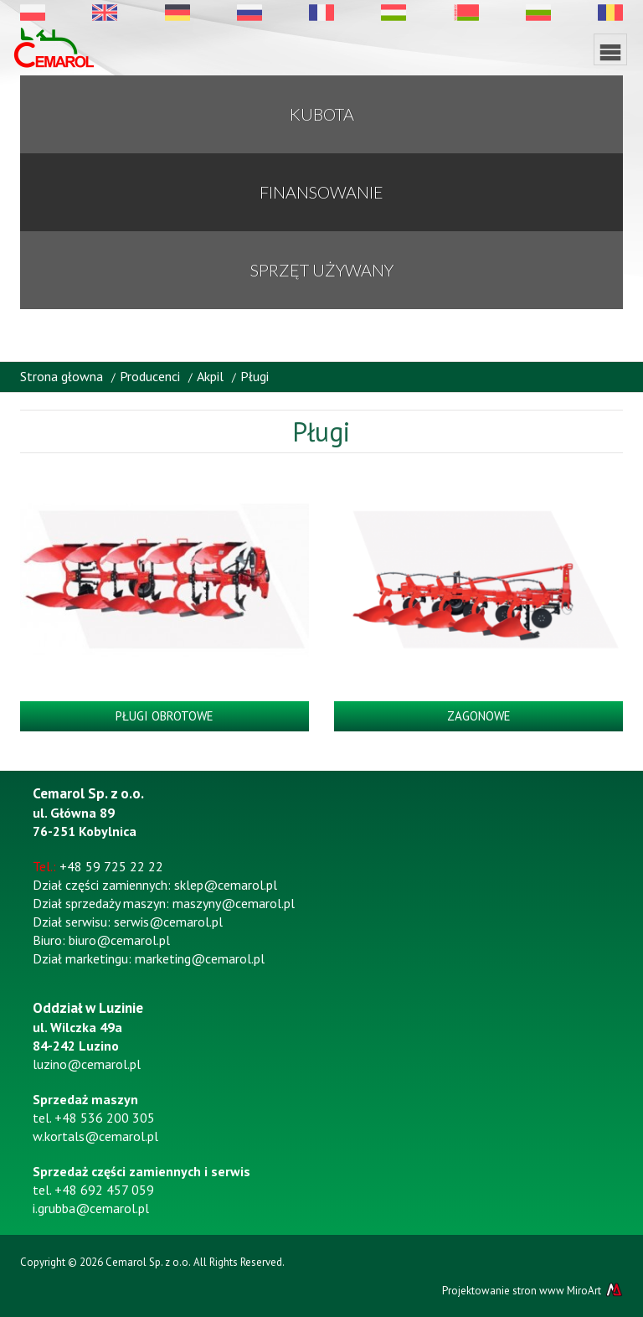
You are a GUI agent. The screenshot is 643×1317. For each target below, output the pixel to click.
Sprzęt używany (322, 270)
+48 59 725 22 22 (111, 866)
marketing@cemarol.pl (200, 958)
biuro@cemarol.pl (119, 940)
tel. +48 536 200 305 (94, 1117)
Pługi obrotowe (164, 716)
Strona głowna (61, 376)
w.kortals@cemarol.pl (95, 1136)
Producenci (150, 376)
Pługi (254, 376)
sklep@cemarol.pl (225, 884)
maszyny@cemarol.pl (233, 903)
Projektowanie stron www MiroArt (532, 1290)
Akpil (210, 376)
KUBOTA (322, 114)
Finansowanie (321, 192)
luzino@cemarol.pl (87, 1064)
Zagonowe (479, 716)
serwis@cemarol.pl (168, 921)
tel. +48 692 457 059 (93, 1189)
